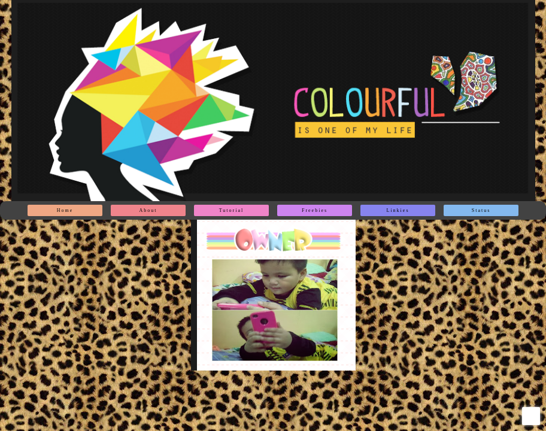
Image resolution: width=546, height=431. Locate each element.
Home (65, 210)
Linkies (398, 210)
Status (481, 210)
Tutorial (231, 210)
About (148, 210)
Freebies (314, 210)
